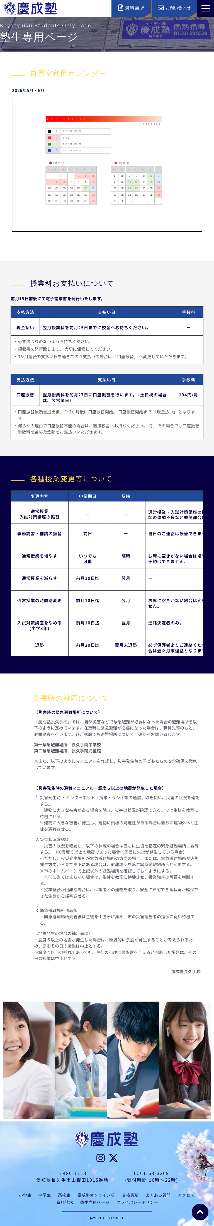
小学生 (25, 1195)
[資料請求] (121, 7)
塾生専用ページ (95, 1202)
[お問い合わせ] (161, 8)
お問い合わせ (178, 8)
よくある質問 (158, 1195)
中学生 (44, 1195)
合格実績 (130, 1195)
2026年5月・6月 (28, 90)
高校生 (64, 1195)
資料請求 (135, 8)
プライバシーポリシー (137, 1202)
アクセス (186, 1195)
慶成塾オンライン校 (96, 1195)
